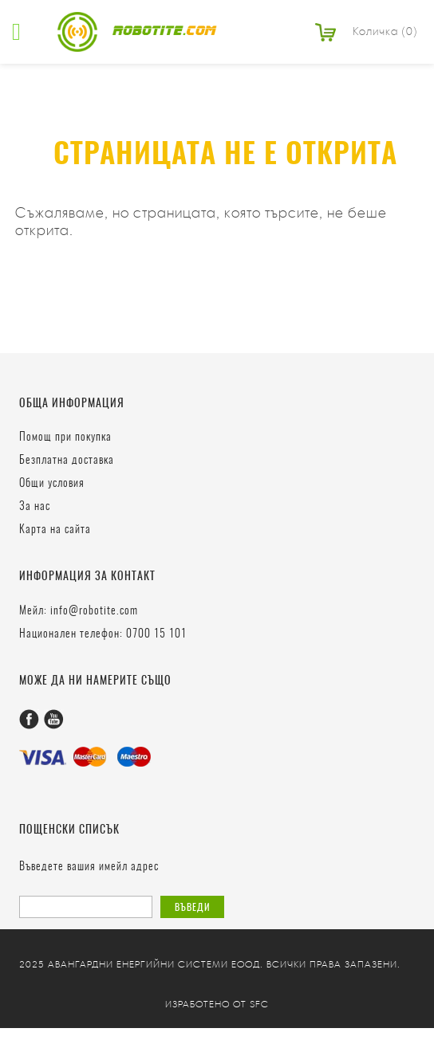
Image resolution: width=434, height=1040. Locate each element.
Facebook (29, 719)
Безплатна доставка (66, 460)
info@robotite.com (94, 611)
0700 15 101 (156, 634)
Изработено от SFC (217, 1004)
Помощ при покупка (65, 437)
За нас (34, 506)
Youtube (54, 719)
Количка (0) (385, 31)
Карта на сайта (55, 530)
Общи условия (52, 483)
